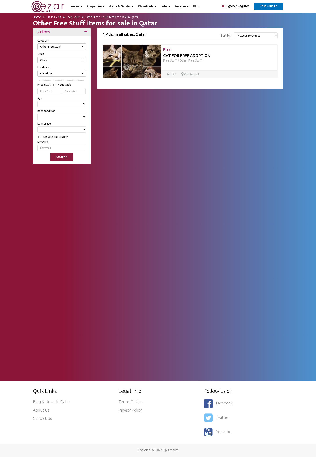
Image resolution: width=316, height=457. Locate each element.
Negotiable (65, 84)
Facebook (218, 403)
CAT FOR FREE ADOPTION (186, 55)
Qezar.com (171, 450)
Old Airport (190, 74)
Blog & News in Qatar (51, 401)
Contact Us (42, 418)
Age (39, 98)
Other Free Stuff (191, 60)
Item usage (44, 123)
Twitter (216, 418)
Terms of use (130, 401)
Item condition (46, 110)
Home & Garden (121, 6)
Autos (76, 6)
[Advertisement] (62, 234)
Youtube (217, 432)
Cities (40, 54)
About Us (41, 410)
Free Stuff (170, 60)
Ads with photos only (55, 136)
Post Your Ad (268, 6)
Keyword (42, 141)
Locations (43, 67)
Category (43, 40)
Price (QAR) (54, 85)
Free (167, 49)
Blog (196, 6)
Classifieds (147, 6)
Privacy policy (130, 410)
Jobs (165, 6)
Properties (95, 6)
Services (181, 6)
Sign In (230, 6)
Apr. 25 (172, 74)
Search (62, 157)
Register (243, 6)
